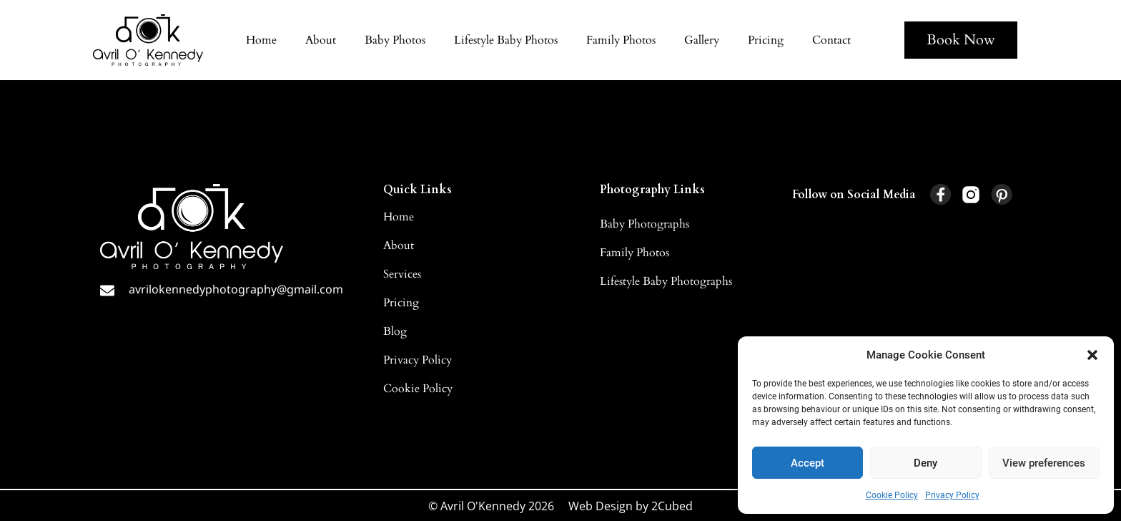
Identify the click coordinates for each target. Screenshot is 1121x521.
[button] (1092, 355)
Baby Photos (395, 40)
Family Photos (621, 40)
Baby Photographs (644, 224)
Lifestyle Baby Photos (506, 40)
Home (261, 40)
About (320, 40)
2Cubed (672, 506)
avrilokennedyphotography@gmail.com (236, 289)
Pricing (766, 40)
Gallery (701, 40)
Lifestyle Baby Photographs (666, 281)
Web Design (600, 506)
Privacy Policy (952, 495)
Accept (807, 463)
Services (402, 274)
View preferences (1043, 463)
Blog (395, 331)
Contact (831, 40)
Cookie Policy (892, 495)
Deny (925, 463)
